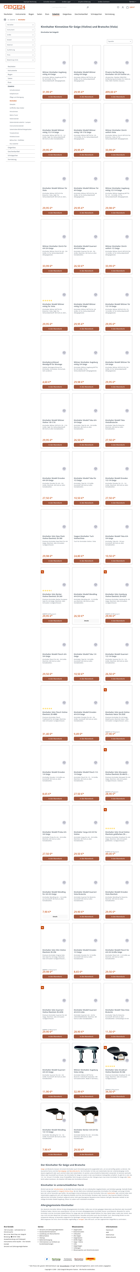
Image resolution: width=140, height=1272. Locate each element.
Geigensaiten (78, 1230)
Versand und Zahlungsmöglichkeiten (16, 1246)
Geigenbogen (78, 1246)
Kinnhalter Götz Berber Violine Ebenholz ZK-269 (52, 595)
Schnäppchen (13, 155)
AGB (107, 1232)
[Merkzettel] (118, 7)
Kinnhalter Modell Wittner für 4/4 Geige (86, 189)
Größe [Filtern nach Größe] (20, 35)
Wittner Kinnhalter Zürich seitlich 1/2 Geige (116, 247)
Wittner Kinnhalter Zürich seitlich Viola (116, 131)
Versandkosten (65, 1266)
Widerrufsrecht (111, 1237)
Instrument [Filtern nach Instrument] (20, 30)
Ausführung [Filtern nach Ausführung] (20, 50)
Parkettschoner (15, 136)
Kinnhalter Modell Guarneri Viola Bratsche (85, 893)
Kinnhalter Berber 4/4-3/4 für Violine (86, 1131)
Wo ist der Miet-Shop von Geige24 (15, 1234)
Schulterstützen (15, 90)
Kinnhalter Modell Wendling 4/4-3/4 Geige (85, 595)
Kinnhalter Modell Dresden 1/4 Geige (53, 773)
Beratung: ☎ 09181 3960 (12, 1237)
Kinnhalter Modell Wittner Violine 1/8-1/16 (53, 421)
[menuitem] (53, 1230)
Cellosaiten (77, 1234)
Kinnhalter (13, 101)
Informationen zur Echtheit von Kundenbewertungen (49, 1243)
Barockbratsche (75, 1171)
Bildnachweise (44, 1236)
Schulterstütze (58, 1189)
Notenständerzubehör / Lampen (20, 122)
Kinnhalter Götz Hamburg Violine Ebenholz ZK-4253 (116, 595)
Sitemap (42, 1238)
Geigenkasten (78, 1238)
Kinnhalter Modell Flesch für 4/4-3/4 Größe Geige (117, 951)
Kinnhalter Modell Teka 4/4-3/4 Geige (85, 421)
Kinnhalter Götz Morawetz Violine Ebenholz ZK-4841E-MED (116, 773)
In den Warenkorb (55, 97)
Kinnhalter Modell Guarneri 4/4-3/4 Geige (85, 247)
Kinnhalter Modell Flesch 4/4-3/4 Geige (54, 655)
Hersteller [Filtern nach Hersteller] (20, 25)
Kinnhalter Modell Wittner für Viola (54, 189)
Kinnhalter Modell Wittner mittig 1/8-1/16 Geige (85, 131)
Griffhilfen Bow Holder (17, 108)
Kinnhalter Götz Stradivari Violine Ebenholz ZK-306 (116, 1071)
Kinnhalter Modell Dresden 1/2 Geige (85, 951)
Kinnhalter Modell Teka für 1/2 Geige (85, 479)
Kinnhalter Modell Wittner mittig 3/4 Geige (85, 305)
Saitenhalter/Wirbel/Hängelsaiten (21, 129)
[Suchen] (87, 7)
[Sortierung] (119, 41)
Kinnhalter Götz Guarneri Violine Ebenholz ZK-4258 (52, 1011)
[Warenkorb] (130, 7)
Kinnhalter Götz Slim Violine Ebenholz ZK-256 (54, 951)
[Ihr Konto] (122, 7)
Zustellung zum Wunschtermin (49, 1234)
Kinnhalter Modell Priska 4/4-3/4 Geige (54, 833)
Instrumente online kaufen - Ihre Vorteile (17, 1242)
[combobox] (68, 7)
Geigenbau (12, 147)
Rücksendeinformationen (47, 1232)
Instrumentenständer (17, 126)
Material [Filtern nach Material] (20, 45)
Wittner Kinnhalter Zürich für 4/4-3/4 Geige (54, 247)
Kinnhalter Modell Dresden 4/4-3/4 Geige (53, 479)
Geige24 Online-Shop (66, 1191)
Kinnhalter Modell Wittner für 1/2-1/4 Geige (117, 305)
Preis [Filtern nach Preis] (20, 55)
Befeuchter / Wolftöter (17, 140)
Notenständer (14, 119)
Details (86, 621)
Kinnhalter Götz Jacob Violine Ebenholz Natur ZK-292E (117, 713)
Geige (43, 1169)
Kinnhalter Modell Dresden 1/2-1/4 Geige (116, 479)
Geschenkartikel (14, 151)
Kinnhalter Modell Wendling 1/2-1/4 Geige (54, 1131)
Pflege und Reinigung (17, 97)
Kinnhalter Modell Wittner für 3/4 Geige (117, 363)
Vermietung (12, 159)
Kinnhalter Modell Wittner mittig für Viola (53, 305)
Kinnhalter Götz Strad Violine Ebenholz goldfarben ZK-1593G (117, 833)
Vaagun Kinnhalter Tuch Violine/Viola (84, 537)
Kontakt (6, 1244)
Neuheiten (11, 66)
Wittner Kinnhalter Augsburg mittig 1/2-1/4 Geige (117, 189)
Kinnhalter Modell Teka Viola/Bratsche (115, 421)
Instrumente (12, 70)
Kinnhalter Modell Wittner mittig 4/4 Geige (85, 73)
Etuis (9, 82)
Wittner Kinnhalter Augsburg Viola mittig (86, 1071)
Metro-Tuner (14, 115)
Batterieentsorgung (45, 1240)
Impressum (109, 1230)
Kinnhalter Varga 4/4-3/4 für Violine (85, 833)
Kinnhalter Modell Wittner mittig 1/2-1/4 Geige (53, 131)
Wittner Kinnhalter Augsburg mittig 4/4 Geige (54, 73)
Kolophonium (14, 94)
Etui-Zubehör (14, 144)
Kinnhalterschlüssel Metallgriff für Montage (52, 363)
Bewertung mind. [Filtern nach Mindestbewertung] (20, 60)
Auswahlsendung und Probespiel (14, 1239)
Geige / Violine (78, 1242)
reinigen (81, 1219)
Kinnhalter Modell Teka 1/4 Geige (85, 655)
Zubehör (11, 86)
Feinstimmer (14, 111)
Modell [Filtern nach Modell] (20, 40)
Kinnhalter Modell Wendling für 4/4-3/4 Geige (54, 893)
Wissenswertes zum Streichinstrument (86, 1250)
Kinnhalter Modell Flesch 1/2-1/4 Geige (86, 773)
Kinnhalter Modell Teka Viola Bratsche (117, 1011)
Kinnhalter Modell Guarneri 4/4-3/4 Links (85, 1011)
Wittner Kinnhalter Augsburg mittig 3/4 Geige (86, 363)
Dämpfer (12, 104)
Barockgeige (62, 1171)
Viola (129, 1177)
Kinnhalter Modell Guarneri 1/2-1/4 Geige (116, 655)
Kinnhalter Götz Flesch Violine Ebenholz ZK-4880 (54, 713)
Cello (75, 1244)
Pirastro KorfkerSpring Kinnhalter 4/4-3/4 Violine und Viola (117, 73)
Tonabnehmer (14, 133)
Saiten (10, 78)
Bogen (10, 74)
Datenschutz (110, 1235)
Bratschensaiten (79, 1232)
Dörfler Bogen (78, 1240)
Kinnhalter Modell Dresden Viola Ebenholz (116, 893)
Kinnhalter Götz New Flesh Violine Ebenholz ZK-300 (53, 537)
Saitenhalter (111, 1193)
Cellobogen (77, 1248)
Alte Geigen (77, 1236)
